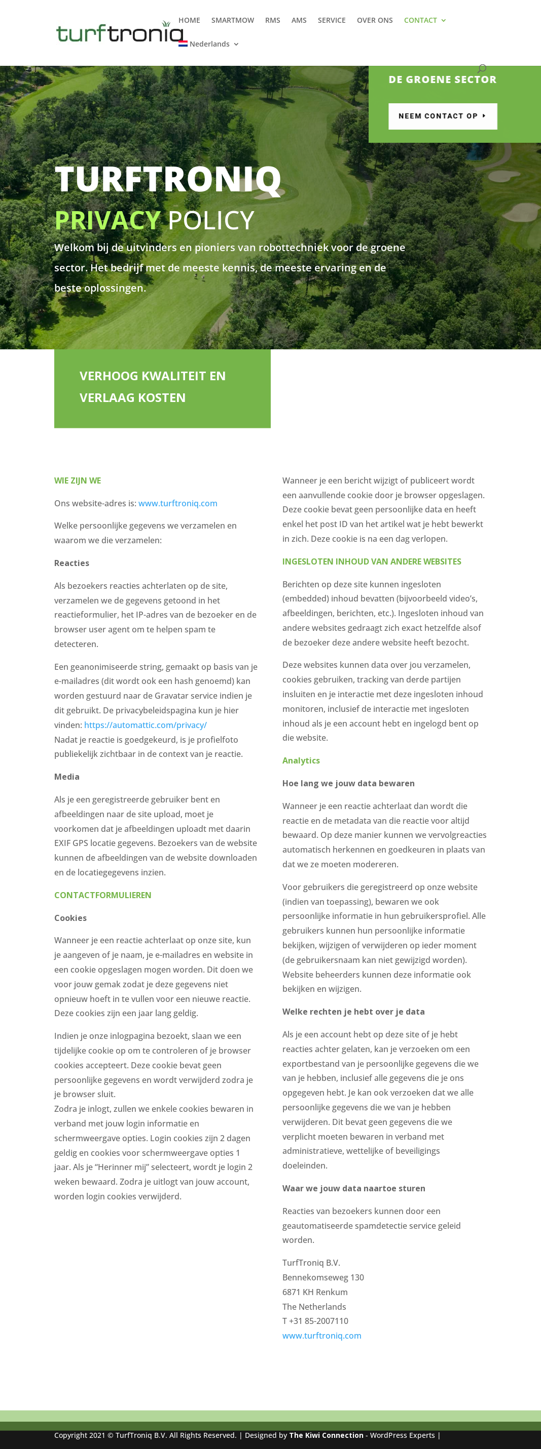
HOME (189, 21)
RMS (272, 21)
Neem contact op (474, 116)
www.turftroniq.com (178, 503)
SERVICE (332, 21)
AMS (299, 21)
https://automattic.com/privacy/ (145, 725)
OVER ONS (375, 21)
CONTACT (420, 21)
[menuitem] (209, 52)
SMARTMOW (232, 21)
